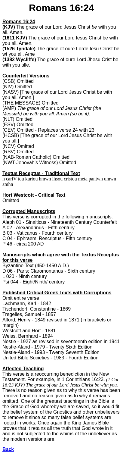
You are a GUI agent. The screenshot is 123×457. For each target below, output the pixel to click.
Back (8, 449)
